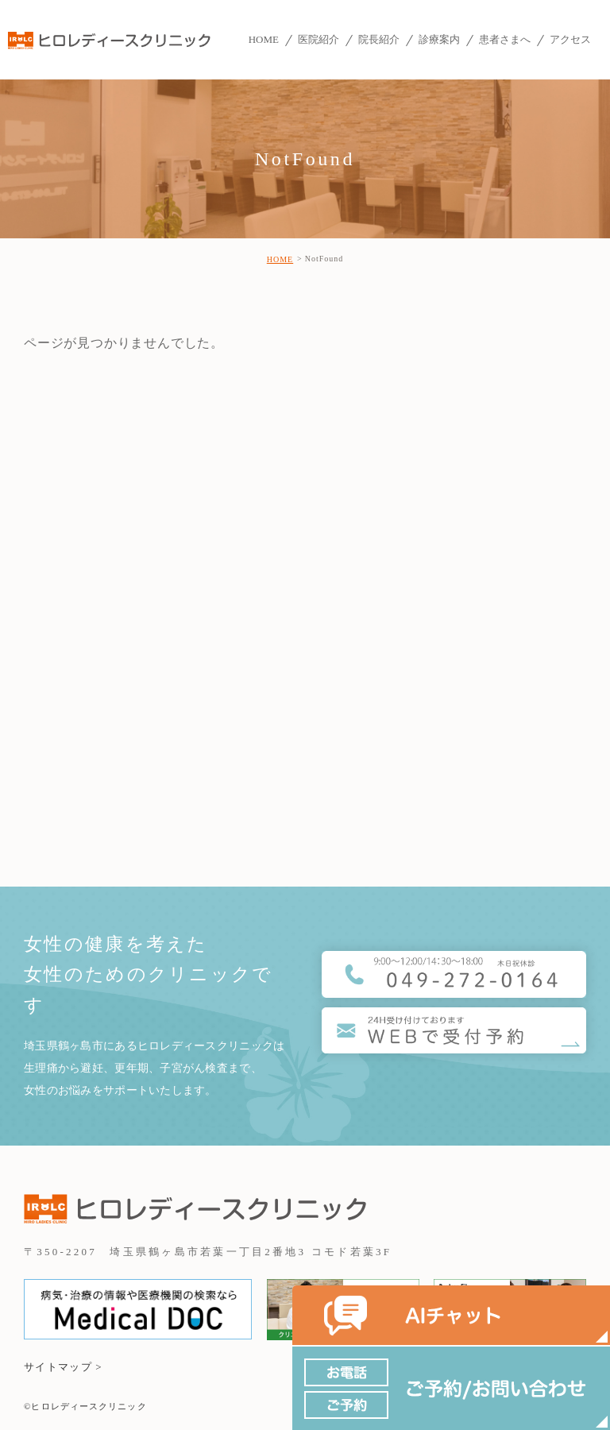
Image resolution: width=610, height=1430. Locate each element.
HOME (280, 259)
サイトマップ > (63, 1367)
